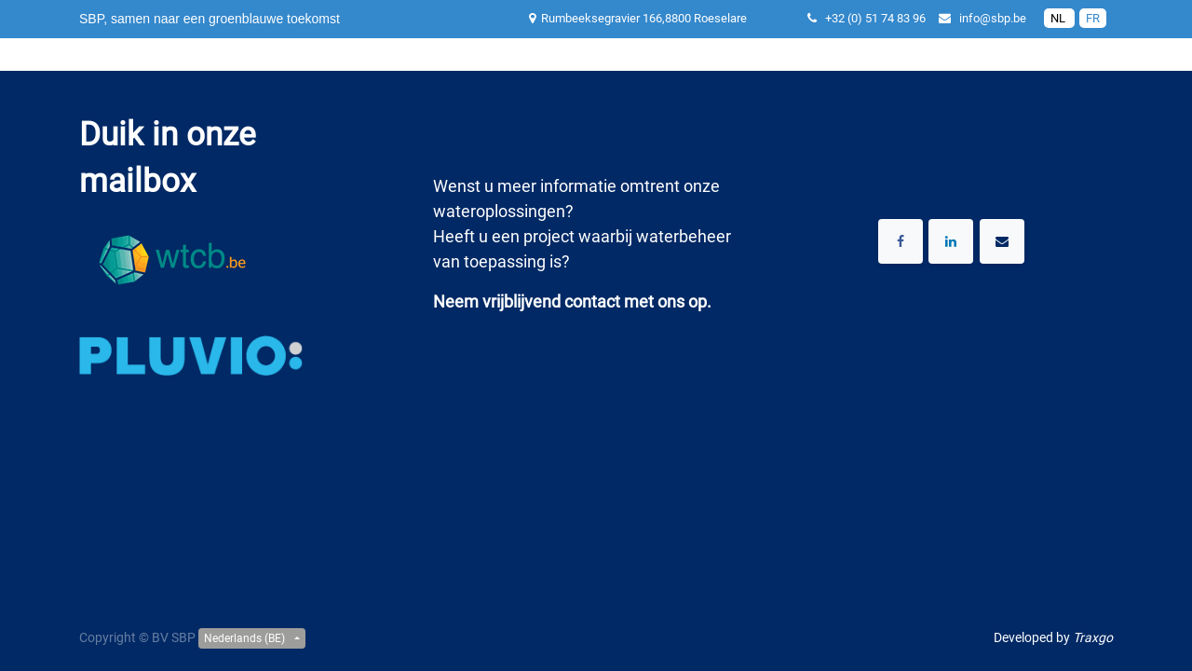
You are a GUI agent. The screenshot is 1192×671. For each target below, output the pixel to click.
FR (1093, 18)
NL (1059, 18)
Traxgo (1093, 637)
